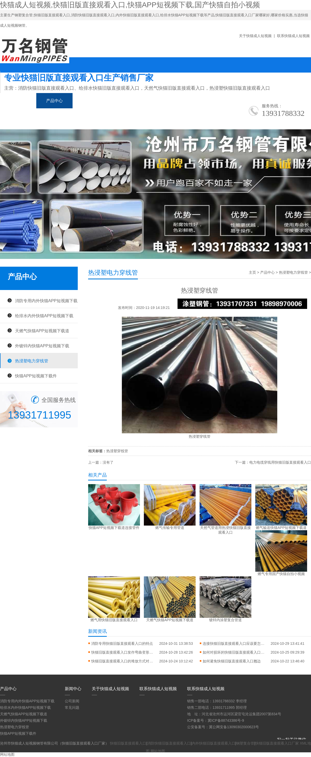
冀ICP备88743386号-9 (226, 720)
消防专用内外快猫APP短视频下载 (46, 300)
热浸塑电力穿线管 (31, 360)
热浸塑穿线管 (117, 451)
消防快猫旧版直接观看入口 (169, 743)
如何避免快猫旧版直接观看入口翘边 (232, 661)
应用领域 (184, 100)
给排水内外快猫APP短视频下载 (44, 315)
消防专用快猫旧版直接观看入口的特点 (122, 643)
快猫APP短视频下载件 (36, 375)
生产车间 (220, 100)
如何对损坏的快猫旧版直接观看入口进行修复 (234, 652)
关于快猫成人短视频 (255, 36)
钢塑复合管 (245, 743)
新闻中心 (90, 100)
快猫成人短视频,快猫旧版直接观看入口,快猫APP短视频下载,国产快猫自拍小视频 (130, 5)
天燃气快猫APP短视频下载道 (42, 330)
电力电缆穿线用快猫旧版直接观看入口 (280, 462)
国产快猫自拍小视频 (137, 100)
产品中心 (54, 100)
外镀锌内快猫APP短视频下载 (42, 345)
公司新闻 (72, 701)
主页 (252, 272)
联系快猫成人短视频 (293, 36)
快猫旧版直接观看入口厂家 (277, 743)
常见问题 (72, 707)
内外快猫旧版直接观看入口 (213, 743)
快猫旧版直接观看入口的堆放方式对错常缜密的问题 (122, 661)
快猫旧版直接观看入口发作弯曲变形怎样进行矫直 (122, 652)
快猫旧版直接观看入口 (128, 743)
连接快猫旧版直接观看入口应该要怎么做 (234, 643)
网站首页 (18, 100)
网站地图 (158, 751)
